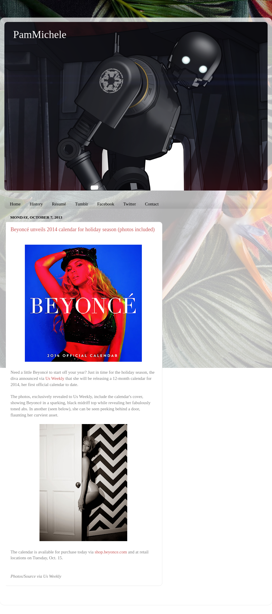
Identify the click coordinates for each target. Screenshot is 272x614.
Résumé (59, 204)
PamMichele (39, 34)
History (36, 204)
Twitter (129, 204)
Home (15, 204)
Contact (152, 204)
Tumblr (81, 204)
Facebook (105, 204)
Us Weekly (54, 378)
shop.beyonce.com (111, 552)
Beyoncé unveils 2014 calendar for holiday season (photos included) (83, 229)
